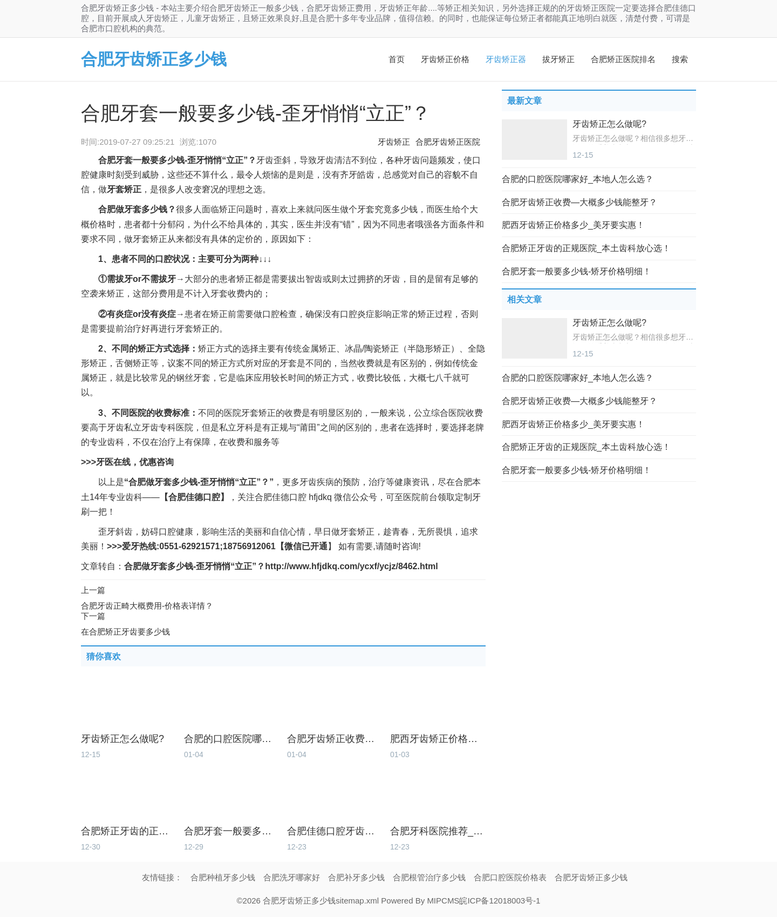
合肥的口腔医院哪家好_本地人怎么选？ (232, 739)
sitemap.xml (357, 900)
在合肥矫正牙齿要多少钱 (125, 631)
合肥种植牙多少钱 (222, 877)
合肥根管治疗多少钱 (429, 877)
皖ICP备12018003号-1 (499, 900)
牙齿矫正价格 (445, 59)
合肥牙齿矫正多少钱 (154, 59)
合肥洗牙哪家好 (291, 877)
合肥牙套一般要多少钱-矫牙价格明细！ (232, 831)
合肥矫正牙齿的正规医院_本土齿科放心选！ (128, 831)
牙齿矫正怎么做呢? (122, 739)
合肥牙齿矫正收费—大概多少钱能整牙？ (335, 739)
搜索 (680, 59)
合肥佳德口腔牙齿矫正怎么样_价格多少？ (335, 831)
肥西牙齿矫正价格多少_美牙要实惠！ (438, 739)
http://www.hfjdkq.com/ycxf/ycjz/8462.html (351, 566)
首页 (396, 59)
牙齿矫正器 (506, 59)
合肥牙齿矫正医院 (447, 141)
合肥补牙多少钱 (356, 877)
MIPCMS (443, 900)
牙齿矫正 (394, 141)
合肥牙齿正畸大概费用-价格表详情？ (147, 605)
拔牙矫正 (558, 59)
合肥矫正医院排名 (623, 59)
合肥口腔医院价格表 (510, 877)
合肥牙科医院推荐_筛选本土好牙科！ (438, 831)
